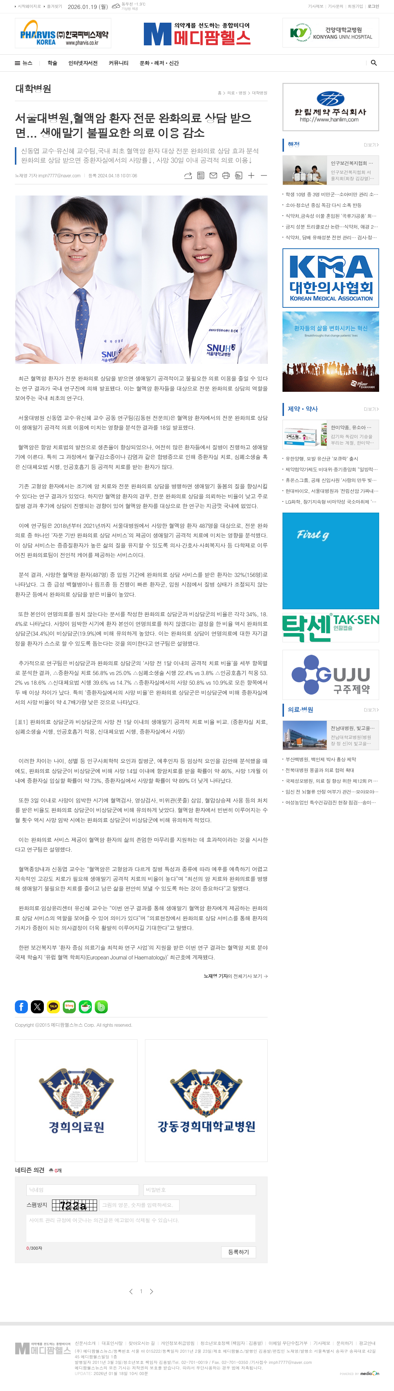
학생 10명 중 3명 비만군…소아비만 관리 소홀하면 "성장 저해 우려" (332, 194)
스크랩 (238, 175)
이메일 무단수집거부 (287, 1343)
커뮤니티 (119, 63)
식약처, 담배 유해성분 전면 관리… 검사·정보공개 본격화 (332, 237)
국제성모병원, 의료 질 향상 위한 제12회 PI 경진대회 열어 (332, 780)
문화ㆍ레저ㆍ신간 (158, 63)
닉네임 (36, 1189)
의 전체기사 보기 (233, 975)
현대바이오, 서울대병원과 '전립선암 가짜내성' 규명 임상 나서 (332, 490)
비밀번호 (156, 1189)
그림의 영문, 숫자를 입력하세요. (137, 1204)
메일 (213, 175)
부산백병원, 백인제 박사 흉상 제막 (320, 759)
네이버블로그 (69, 1006)
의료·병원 (300, 709)
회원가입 (355, 6)
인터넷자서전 (83, 63)
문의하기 (344, 1343)
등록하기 (238, 1252)
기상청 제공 (130, 8)
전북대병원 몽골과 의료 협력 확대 (319, 770)
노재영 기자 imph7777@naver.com (48, 175)
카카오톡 (53, 1006)
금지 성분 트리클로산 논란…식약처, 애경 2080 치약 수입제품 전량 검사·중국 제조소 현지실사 (332, 226)
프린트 (226, 175)
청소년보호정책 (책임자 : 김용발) (231, 1343)
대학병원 (259, 93)
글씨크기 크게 (251, 175)
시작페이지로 (29, 6)
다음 (151, 1291)
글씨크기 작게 (264, 175)
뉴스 (27, 63)
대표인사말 (111, 1343)
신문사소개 (85, 1343)
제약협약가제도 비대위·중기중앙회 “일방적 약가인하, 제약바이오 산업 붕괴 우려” (332, 469)
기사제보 (315, 6)
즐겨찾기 (54, 6)
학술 (52, 63)
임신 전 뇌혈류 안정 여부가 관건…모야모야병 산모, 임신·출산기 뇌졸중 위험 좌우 (332, 791)
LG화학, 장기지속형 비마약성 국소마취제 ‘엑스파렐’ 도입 (332, 501)
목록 (200, 175)
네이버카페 (85, 1006)
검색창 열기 (372, 62)
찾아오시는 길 (142, 1343)
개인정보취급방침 (177, 1343)
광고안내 (367, 1343)
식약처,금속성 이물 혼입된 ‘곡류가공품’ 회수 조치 (332, 215)
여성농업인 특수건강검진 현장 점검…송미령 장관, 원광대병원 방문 (332, 802)
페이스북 (21, 1006)
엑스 (37, 1006)
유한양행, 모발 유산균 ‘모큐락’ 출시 (321, 458)
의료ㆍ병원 (236, 93)
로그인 (373, 6)
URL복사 (188, 175)
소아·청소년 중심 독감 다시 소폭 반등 (323, 205)
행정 (294, 144)
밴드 (101, 1006)
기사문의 (335, 6)
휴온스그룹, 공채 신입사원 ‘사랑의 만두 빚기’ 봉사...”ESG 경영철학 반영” (332, 480)
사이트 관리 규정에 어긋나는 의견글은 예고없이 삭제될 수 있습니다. (104, 1220)
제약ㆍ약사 (302, 408)
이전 (131, 1291)
